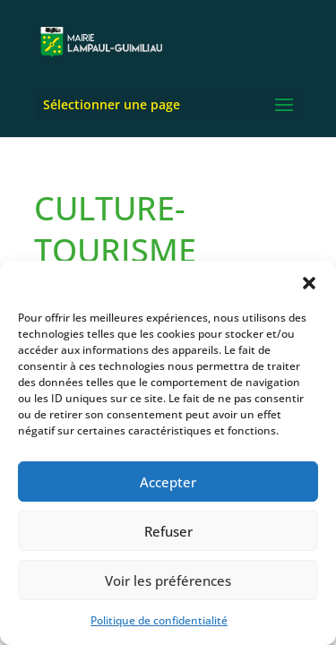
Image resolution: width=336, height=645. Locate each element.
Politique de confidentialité (159, 620)
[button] (309, 283)
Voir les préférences (168, 580)
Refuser (168, 531)
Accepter (168, 482)
